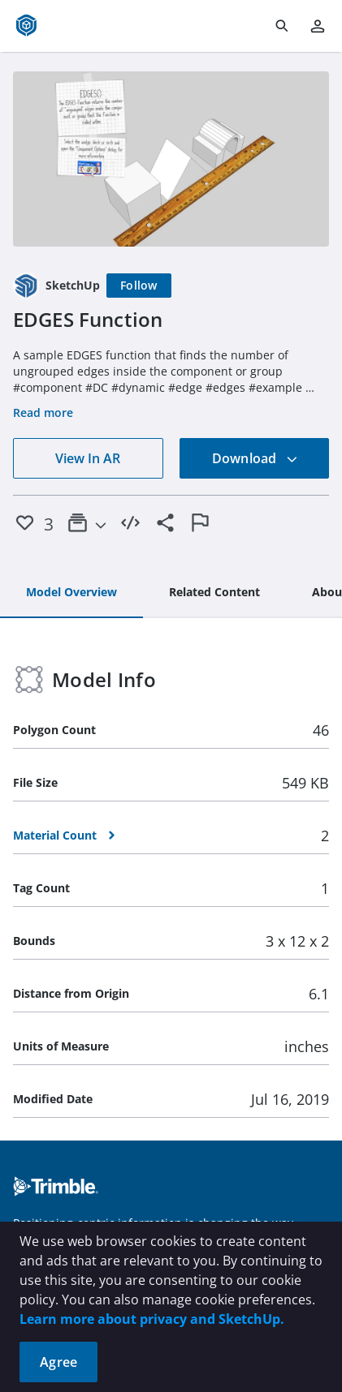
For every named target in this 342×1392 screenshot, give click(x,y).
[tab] (71, 593)
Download (255, 458)
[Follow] (138, 285)
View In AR (87, 458)
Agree (58, 1362)
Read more (43, 412)
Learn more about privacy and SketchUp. (151, 1319)
